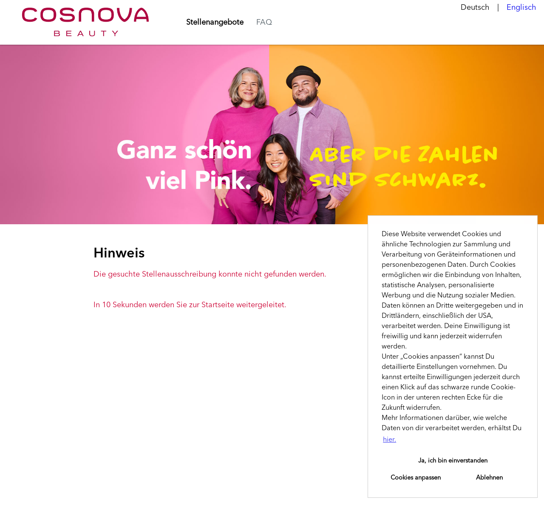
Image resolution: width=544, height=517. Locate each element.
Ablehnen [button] (489, 478)
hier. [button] (389, 440)
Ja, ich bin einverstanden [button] (452, 461)
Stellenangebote (215, 22)
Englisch (521, 7)
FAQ (264, 22)
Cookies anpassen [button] (416, 478)
